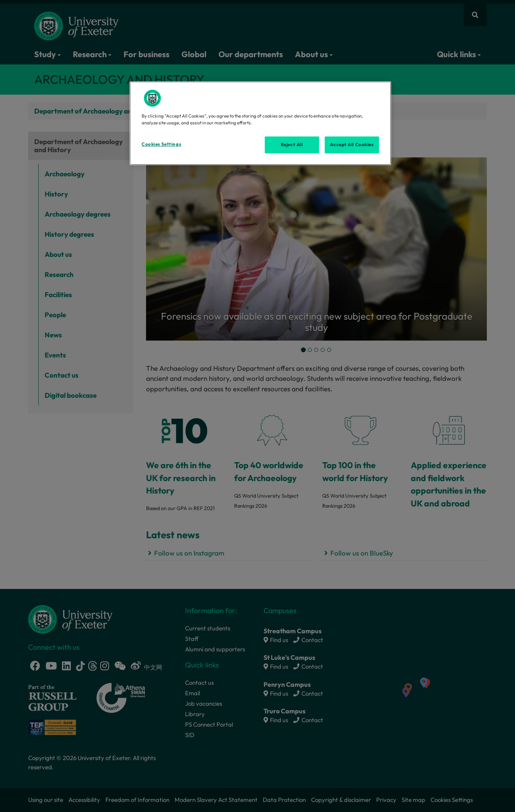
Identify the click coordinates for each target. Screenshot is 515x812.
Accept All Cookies (351, 144)
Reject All (292, 144)
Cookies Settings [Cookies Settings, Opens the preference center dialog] (161, 144)
